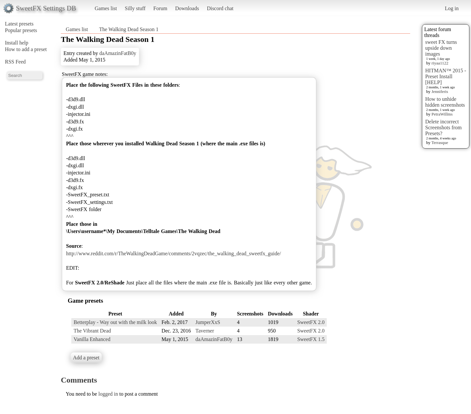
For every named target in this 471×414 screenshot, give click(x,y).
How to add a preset (26, 49)
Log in (452, 8)
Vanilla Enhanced (92, 339)
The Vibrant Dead (92, 330)
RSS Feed (15, 61)
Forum (160, 8)
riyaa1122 (439, 63)
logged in (108, 394)
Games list (106, 8)
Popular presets (21, 30)
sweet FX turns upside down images (441, 48)
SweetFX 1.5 (311, 339)
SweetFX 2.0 (311, 322)
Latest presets (19, 24)
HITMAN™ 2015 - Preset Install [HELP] (445, 76)
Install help (16, 42)
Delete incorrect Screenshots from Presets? (443, 127)
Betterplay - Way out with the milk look (115, 322)
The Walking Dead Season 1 (128, 29)
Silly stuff (135, 8)
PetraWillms (441, 114)
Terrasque (439, 142)
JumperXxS (208, 322)
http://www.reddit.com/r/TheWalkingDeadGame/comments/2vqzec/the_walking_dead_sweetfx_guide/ (173, 253)
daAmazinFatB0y (117, 53)
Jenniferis (439, 91)
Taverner (205, 330)
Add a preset (86, 357)
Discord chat (220, 8)
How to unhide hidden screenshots (445, 102)
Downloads (187, 8)
